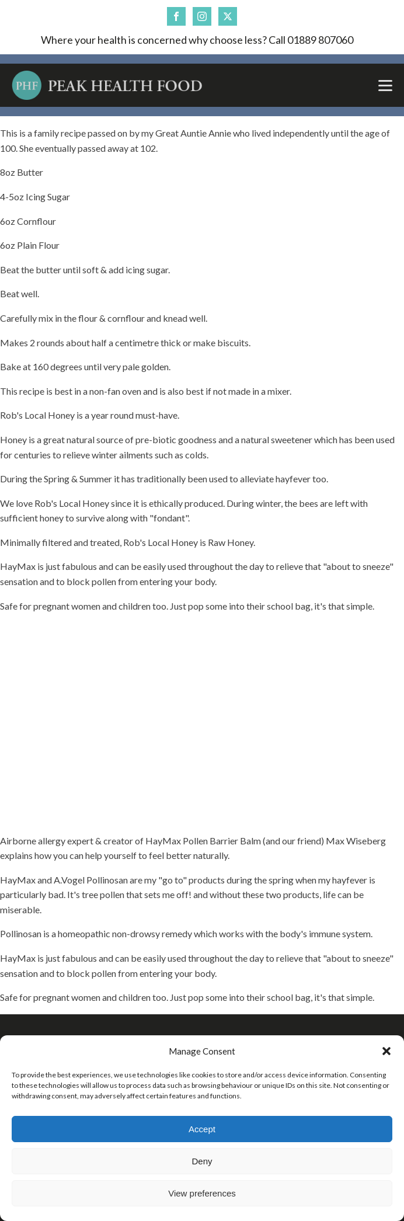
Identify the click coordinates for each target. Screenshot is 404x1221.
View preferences (202, 1193)
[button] (386, 1051)
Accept (202, 1129)
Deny (201, 1161)
